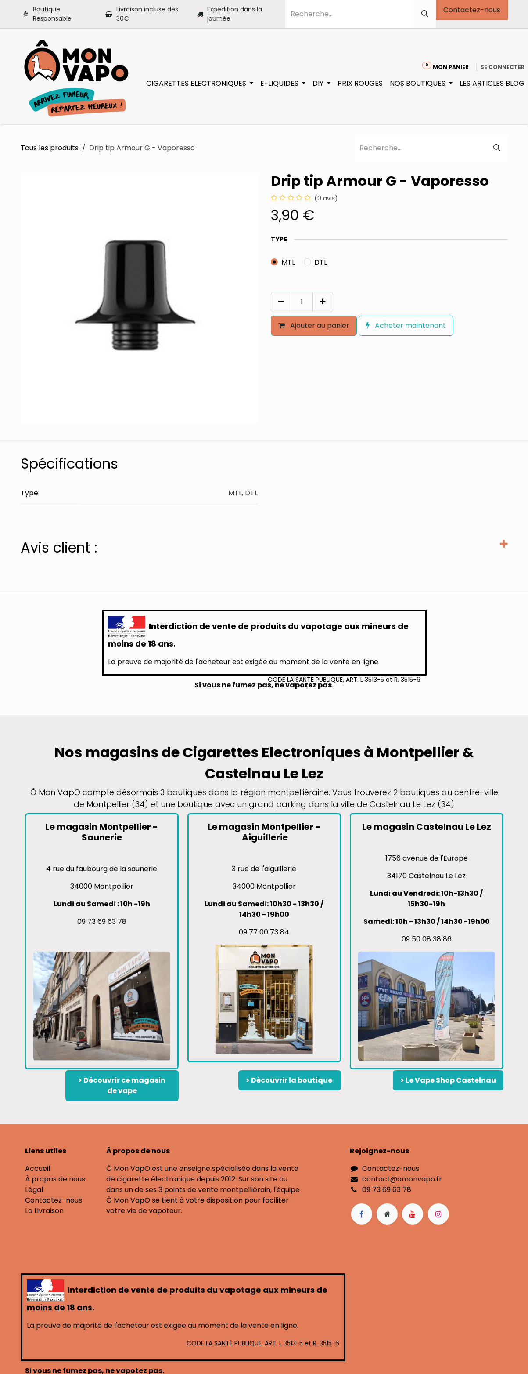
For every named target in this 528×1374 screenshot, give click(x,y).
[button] (275, 344)
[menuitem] (200, 83)
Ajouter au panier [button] (313, 325)
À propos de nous (55, 1179)
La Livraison (44, 1211)
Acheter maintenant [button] (406, 325)
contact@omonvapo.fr (402, 1179)
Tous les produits (50, 148)
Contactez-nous (471, 10)
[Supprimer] (281, 302)
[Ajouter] (322, 302)
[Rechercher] (425, 14)
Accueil (37, 1168)
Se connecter (502, 67)
